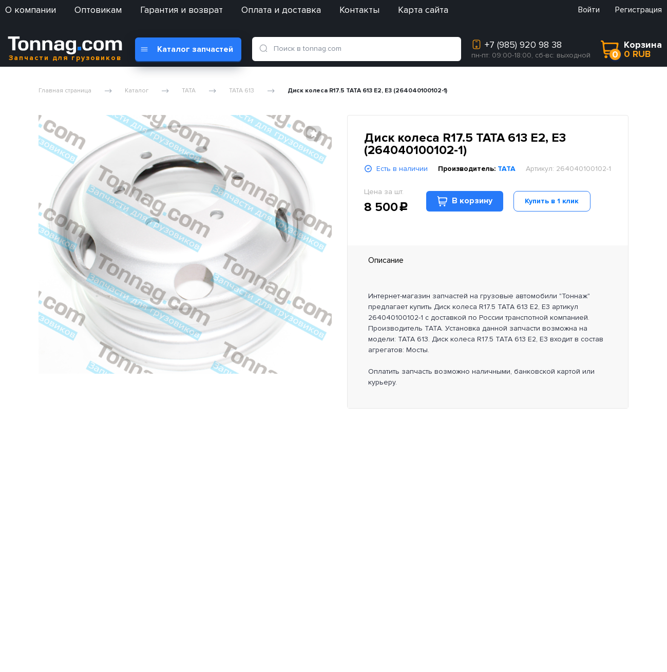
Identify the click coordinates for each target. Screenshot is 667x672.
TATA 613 (241, 91)
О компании (30, 9)
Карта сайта (423, 9)
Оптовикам (98, 9)
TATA (189, 91)
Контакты (359, 9)
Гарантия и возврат (181, 9)
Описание (386, 260)
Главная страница (65, 91)
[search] (265, 48)
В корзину (464, 201)
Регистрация (638, 10)
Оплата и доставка (281, 9)
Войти (589, 10)
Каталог (136, 91)
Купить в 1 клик (552, 201)
